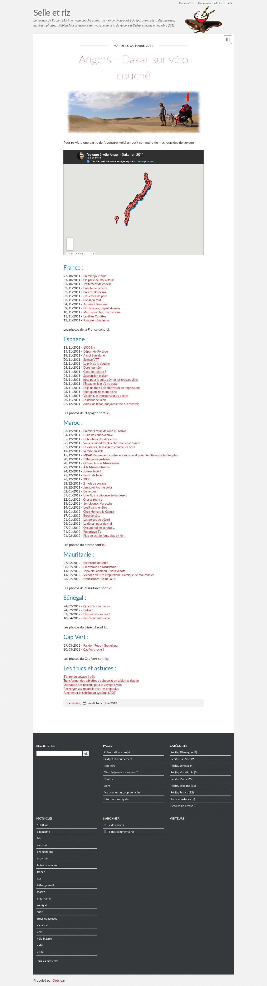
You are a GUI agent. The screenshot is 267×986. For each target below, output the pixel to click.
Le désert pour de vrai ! (98, 524)
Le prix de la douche (96, 364)
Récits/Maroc (179, 780)
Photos (108, 780)
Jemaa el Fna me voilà (97, 488)
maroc (41, 893)
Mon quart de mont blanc (100, 392)
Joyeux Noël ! (92, 471)
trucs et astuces (47, 920)
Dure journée (92, 368)
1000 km (89, 348)
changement (45, 853)
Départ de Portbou (95, 352)
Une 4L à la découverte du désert (105, 495)
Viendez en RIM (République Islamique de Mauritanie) (118, 575)
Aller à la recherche (222, 3)
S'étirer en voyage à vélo (79, 677)
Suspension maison (95, 376)
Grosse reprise (92, 500)
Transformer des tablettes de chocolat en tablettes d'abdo (101, 681)
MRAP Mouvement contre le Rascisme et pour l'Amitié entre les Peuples (130, 455)
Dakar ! (88, 610)
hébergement (45, 886)
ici (107, 329)
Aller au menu (200, 3)
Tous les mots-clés (47, 962)
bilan (40, 839)
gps (39, 880)
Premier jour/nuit (94, 276)
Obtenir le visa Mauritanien (101, 463)
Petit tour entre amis (96, 618)
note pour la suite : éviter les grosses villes (110, 380)
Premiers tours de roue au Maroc (104, 431)
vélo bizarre (44, 940)
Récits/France (179, 794)
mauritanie (43, 900)
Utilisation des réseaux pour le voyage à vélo (93, 685)
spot (40, 913)
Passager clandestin (96, 320)
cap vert (42, 846)
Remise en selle (93, 451)
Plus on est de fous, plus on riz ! (104, 536)
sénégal (42, 906)
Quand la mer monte (96, 606)
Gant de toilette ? (94, 372)
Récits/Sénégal (179, 767)
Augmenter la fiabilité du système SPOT (90, 693)
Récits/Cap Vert (180, 760)
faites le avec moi (48, 866)
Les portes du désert (96, 520)
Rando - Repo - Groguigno (100, 645)
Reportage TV (92, 532)
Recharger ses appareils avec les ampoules (91, 689)
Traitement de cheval (97, 284)
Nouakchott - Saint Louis (99, 579)
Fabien (76, 703)
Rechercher (45, 747)
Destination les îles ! (96, 614)
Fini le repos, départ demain (101, 308)
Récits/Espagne (180, 787)
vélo (39, 933)
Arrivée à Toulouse (95, 304)
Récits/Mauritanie (181, 773)
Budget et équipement (118, 760)
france (41, 873)
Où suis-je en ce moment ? (121, 773)
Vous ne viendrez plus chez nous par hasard (111, 443)
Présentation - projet (117, 753)
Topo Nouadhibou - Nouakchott (104, 571)
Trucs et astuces (180, 800)
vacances (43, 926)
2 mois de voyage (94, 483)
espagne (42, 860)
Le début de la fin (94, 400)
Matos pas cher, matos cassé (102, 312)
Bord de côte (91, 516)
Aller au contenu (181, 3)
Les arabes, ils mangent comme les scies (109, 447)
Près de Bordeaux (94, 292)
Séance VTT (91, 360)
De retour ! (90, 492)
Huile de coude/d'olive (98, 435)
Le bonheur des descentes (100, 439)
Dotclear (59, 982)
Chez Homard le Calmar (98, 512)
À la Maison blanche (96, 467)
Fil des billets (115, 826)
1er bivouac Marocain (97, 504)
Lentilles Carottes (94, 316)
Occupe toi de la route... (99, 528)
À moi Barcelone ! (94, 356)
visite (40, 953)
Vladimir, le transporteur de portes (105, 396)
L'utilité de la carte (95, 288)
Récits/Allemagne (181, 753)
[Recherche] (59, 755)
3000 (86, 479)
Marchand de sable (95, 563)
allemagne (43, 833)
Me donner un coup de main (122, 794)
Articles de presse (181, 807)
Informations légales (116, 800)
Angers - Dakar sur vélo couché (133, 67)
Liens (107, 787)
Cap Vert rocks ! (93, 650)
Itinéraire (109, 767)
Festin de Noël (92, 475)
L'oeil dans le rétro (95, 508)
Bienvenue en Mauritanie (99, 567)
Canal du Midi (92, 300)
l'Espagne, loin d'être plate (100, 384)
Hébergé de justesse (96, 459)
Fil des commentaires (120, 833)
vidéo (40, 946)
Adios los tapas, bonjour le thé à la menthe (111, 404)
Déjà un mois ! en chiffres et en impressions (111, 388)
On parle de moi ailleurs (98, 280)
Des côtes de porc (95, 296)
